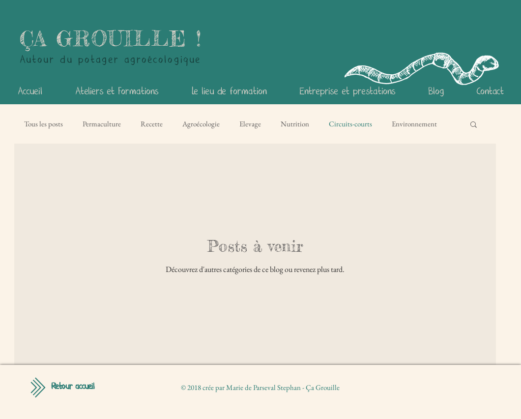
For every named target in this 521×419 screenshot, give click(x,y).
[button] (473, 125)
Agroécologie (201, 124)
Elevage (250, 124)
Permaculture (102, 124)
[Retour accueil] (73, 387)
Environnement (414, 124)
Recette (152, 124)
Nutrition (295, 124)
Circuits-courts (350, 124)
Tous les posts (43, 124)
